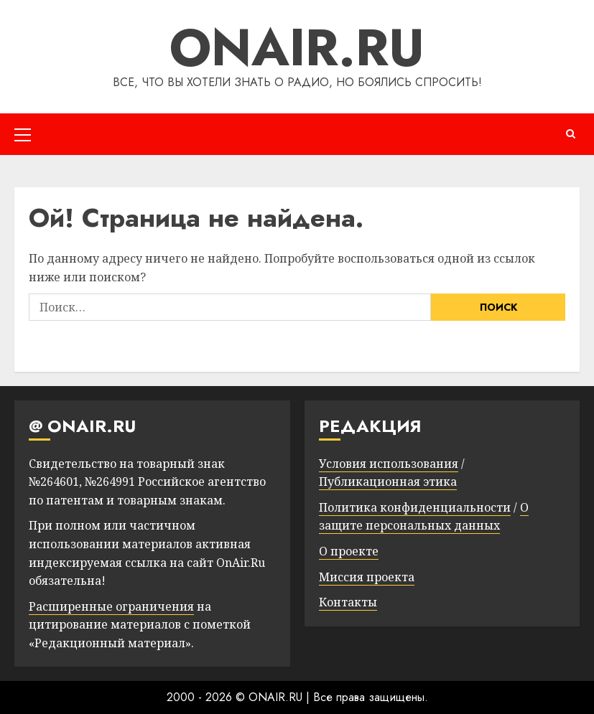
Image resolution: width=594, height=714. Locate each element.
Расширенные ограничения (111, 606)
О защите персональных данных (424, 516)
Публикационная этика (388, 481)
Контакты (348, 602)
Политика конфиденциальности (415, 507)
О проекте (349, 551)
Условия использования (388, 463)
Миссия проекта (366, 577)
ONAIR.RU (297, 47)
